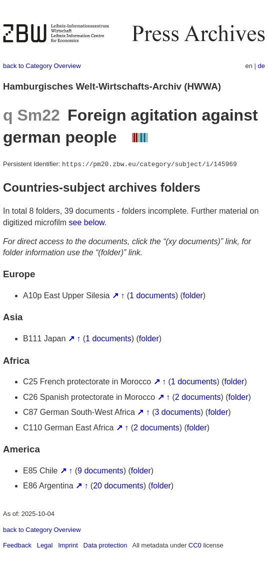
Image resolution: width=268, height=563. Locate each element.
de (261, 66)
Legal (45, 545)
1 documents (153, 295)
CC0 (195, 545)
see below (86, 222)
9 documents (101, 470)
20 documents (118, 485)
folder (193, 295)
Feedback (17, 545)
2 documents (198, 397)
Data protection (106, 545)
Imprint (68, 545)
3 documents (177, 412)
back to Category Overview (42, 66)
